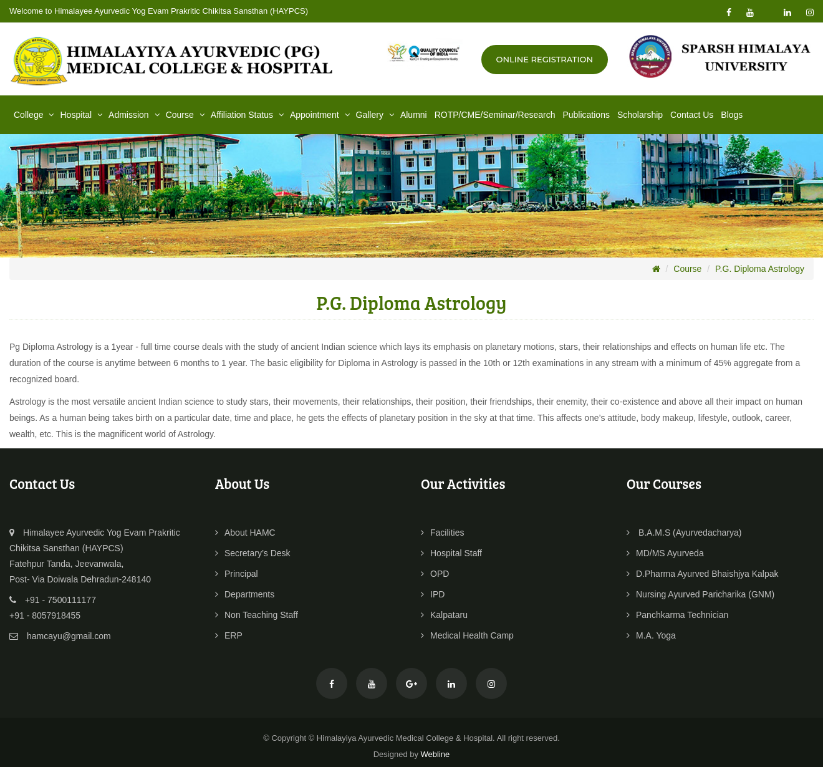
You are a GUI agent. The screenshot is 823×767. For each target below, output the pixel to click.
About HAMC (245, 533)
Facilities (442, 533)
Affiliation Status (248, 115)
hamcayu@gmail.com (69, 636)
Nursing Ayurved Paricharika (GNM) (700, 594)
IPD (433, 594)
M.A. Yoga (651, 635)
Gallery (376, 115)
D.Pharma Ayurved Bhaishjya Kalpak (703, 574)
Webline (435, 754)
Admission (135, 115)
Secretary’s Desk (253, 553)
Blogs (732, 115)
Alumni (413, 115)
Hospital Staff (451, 553)
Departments (244, 594)
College (35, 115)
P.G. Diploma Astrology (759, 269)
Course (186, 115)
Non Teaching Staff (256, 615)
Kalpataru (444, 615)
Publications (586, 115)
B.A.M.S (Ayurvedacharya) (684, 533)
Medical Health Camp (467, 635)
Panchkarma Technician (677, 615)
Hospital (82, 115)
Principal (236, 574)
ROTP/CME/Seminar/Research (495, 115)
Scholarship (640, 115)
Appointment (321, 115)
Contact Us (691, 115)
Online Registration (544, 59)
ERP (229, 635)
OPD (435, 574)
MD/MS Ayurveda (665, 553)
